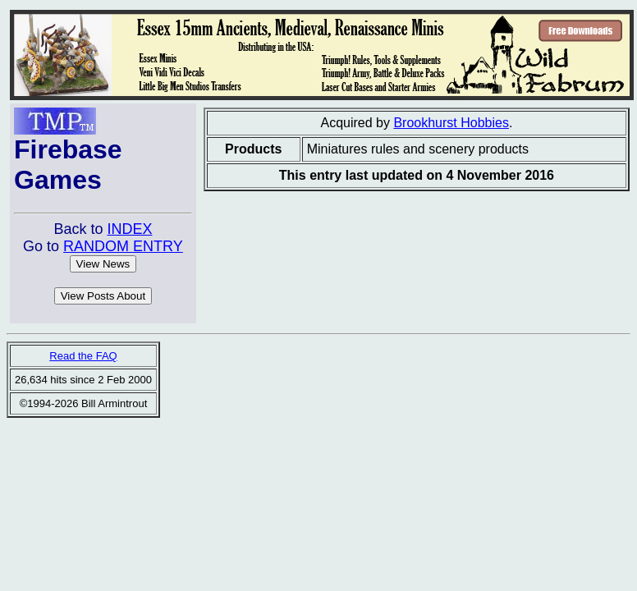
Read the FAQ (83, 356)
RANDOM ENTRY (123, 246)
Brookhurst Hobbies (451, 123)
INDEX (129, 229)
